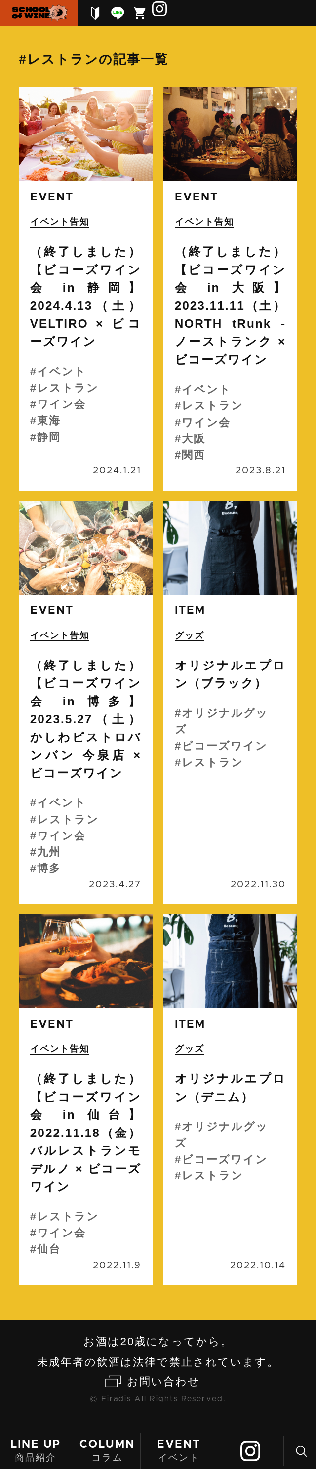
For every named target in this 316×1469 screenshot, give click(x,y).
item (190, 610)
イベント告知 (59, 222)
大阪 (193, 439)
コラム (107, 1450)
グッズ (189, 635)
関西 (193, 455)
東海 (49, 420)
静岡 (49, 437)
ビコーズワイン (225, 746)
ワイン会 (61, 404)
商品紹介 (35, 1450)
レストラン (68, 388)
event (52, 197)
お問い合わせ (163, 1381)
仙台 (49, 1249)
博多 (49, 868)
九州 (49, 852)
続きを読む (85, 289)
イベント (179, 1450)
